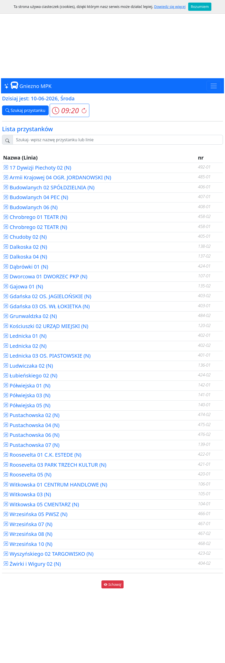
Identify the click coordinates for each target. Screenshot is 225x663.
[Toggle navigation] (213, 86)
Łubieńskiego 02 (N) (30, 375)
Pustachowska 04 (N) (31, 425)
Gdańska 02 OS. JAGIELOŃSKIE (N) (47, 296)
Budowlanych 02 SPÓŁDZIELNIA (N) (48, 187)
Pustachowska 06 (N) (31, 434)
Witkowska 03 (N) (27, 494)
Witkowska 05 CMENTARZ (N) (41, 504)
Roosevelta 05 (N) (27, 474)
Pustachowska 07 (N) (31, 444)
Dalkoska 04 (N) (25, 256)
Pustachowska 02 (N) (31, 415)
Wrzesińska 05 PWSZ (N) (35, 514)
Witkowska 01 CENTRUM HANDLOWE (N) (55, 484)
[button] (69, 110)
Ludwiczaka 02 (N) (28, 365)
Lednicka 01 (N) (25, 335)
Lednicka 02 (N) (25, 345)
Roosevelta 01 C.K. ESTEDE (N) (42, 454)
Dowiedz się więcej (170, 6)
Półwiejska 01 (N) (26, 385)
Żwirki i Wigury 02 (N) (32, 563)
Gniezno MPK (27, 86)
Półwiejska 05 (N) (26, 405)
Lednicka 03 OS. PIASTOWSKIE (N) (47, 355)
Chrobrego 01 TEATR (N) (35, 217)
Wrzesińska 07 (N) (28, 524)
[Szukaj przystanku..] (118, 140)
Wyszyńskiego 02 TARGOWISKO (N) (48, 553)
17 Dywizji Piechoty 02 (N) (37, 167)
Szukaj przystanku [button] (25, 110)
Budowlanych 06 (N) (30, 207)
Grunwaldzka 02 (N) (30, 316)
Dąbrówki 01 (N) (25, 266)
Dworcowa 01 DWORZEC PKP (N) (45, 276)
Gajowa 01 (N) (23, 286)
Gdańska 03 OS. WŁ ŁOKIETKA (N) (46, 306)
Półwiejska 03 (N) (26, 395)
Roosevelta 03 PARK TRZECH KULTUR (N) (54, 464)
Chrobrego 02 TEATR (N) (35, 227)
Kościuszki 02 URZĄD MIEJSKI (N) (45, 326)
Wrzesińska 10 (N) (28, 544)
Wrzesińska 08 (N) (28, 534)
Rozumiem (200, 6)
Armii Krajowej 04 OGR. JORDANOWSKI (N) (57, 177)
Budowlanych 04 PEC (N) (35, 197)
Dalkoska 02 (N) (25, 246)
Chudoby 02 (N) (25, 236)
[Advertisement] (112, 39)
